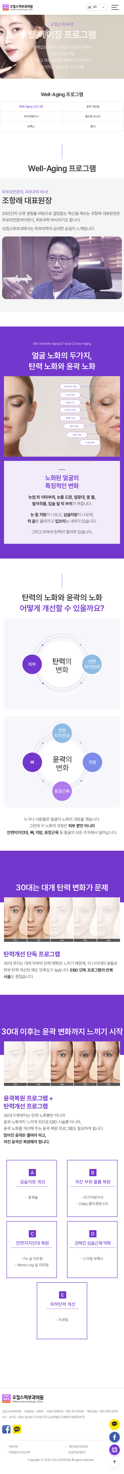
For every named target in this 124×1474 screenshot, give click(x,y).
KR (92, 7)
